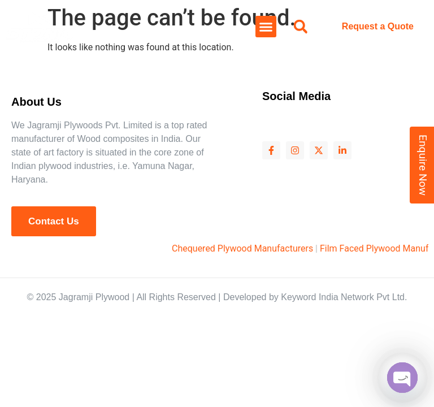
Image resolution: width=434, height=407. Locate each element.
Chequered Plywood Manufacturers (252, 248)
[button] (266, 26)
